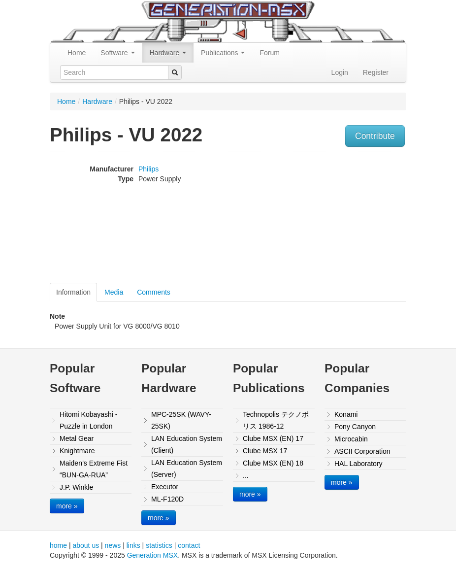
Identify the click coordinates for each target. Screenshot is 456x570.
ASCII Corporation (362, 451)
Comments (153, 292)
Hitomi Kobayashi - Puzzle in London (89, 420)
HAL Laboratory (358, 464)
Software (117, 53)
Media (113, 292)
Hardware (168, 53)
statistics (159, 545)
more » (67, 506)
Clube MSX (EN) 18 (273, 463)
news (113, 545)
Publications (223, 53)
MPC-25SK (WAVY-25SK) (181, 420)
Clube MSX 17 (265, 451)
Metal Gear (77, 438)
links (133, 545)
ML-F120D (167, 499)
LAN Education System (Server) (186, 468)
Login (339, 72)
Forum (269, 53)
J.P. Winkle (76, 487)
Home (76, 53)
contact (189, 545)
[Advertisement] (375, 218)
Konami (346, 414)
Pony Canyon (355, 427)
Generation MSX (152, 555)
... (246, 475)
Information (73, 292)
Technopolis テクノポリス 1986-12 (276, 420)
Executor (164, 487)
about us (85, 545)
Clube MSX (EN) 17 (273, 438)
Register (376, 72)
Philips (148, 169)
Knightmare (77, 451)
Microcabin (351, 439)
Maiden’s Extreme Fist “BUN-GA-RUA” (94, 469)
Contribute (375, 136)
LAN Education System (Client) (186, 444)
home (58, 545)
